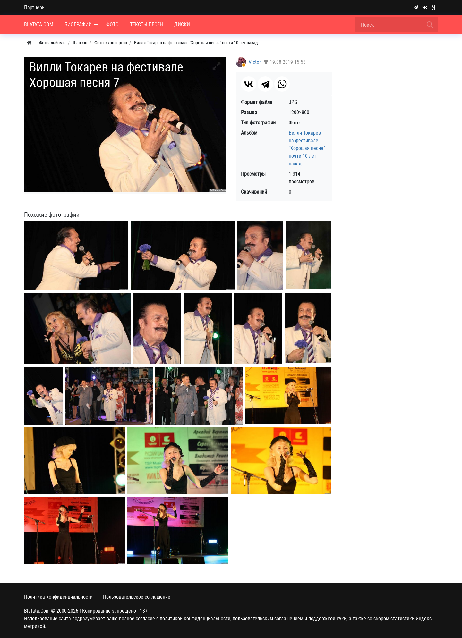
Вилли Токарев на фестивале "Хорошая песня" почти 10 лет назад (307, 148)
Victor (255, 62)
